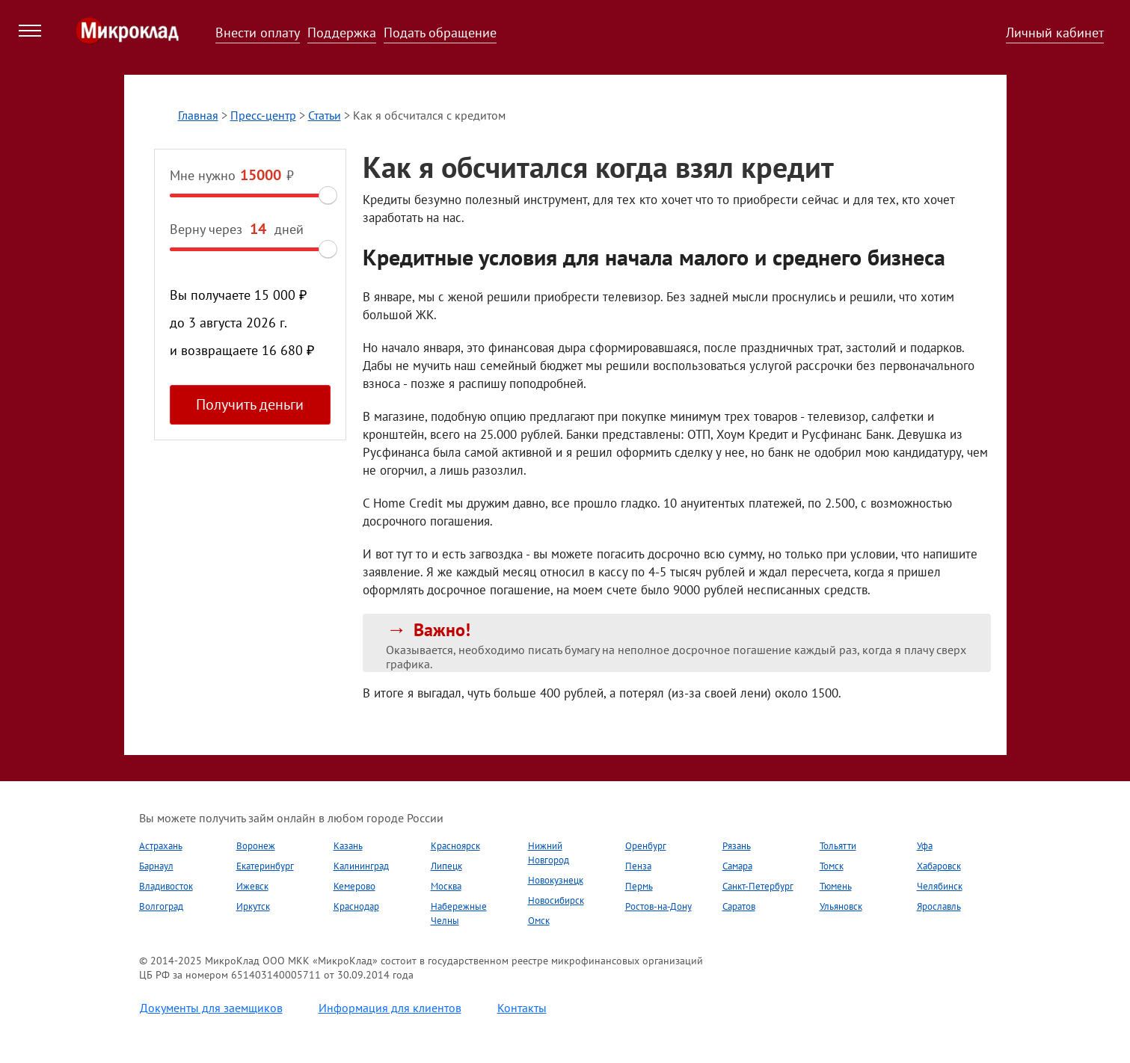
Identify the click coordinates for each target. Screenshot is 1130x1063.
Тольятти (838, 845)
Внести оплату (257, 32)
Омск (539, 920)
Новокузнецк (555, 880)
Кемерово (354, 886)
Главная (198, 115)
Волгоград (161, 906)
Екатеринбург (265, 866)
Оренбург (645, 845)
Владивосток (166, 886)
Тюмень (836, 886)
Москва (446, 886)
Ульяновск (841, 906)
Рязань (736, 845)
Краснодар (356, 906)
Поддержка (341, 32)
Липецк (446, 866)
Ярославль (939, 906)
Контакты (522, 1007)
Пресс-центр (263, 115)
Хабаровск (939, 866)
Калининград (361, 866)
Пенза (638, 866)
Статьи (324, 115)
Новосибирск (556, 900)
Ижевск (252, 886)
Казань (348, 845)
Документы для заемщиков (211, 1007)
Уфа (925, 845)
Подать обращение (440, 32)
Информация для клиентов (390, 1007)
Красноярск (455, 845)
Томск (832, 866)
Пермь (639, 886)
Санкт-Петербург (757, 886)
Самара (737, 866)
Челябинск (939, 886)
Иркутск (253, 906)
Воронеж (255, 845)
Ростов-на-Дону (658, 906)
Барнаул (156, 866)
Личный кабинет (1055, 32)
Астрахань (160, 845)
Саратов (738, 906)
